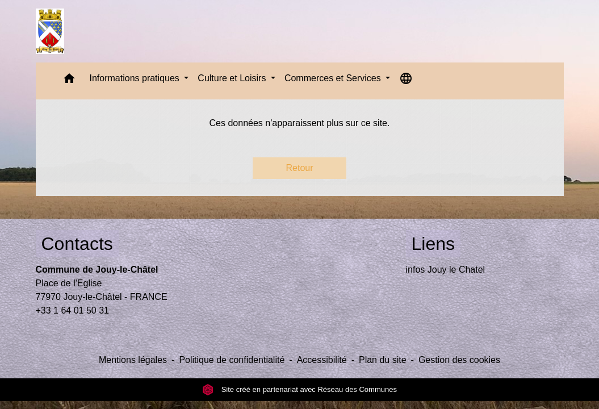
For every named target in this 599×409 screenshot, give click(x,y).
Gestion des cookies (459, 360)
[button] (69, 81)
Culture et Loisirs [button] (233, 78)
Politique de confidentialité (231, 360)
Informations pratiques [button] (136, 78)
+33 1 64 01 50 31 (72, 310)
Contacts (77, 243)
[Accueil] (50, 31)
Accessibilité (322, 360)
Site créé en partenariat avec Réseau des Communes (299, 389)
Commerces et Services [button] (333, 78)
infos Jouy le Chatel (445, 269)
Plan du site (383, 360)
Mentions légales (133, 360)
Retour (299, 168)
